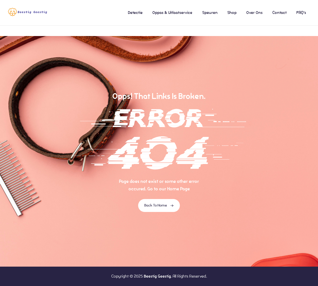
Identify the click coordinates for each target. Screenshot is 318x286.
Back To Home (159, 205)
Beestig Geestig (157, 276)
